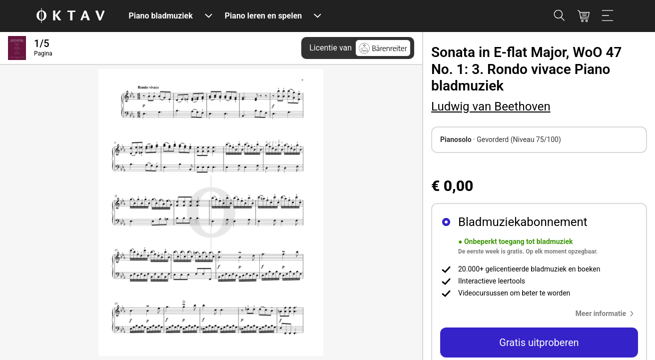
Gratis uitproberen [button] (539, 342)
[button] (607, 314)
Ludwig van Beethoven (491, 107)
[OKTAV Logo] (70, 16)
